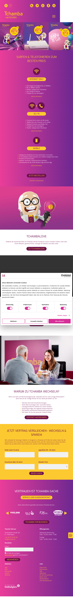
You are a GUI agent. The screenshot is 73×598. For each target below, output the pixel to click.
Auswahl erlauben (36, 321)
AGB (41, 573)
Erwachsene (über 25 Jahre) (13, 464)
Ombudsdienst (44, 580)
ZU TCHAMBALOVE (36, 250)
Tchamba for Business (36, 524)
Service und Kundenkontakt (36, 499)
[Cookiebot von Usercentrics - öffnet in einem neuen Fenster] (62, 275)
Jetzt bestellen (36, 177)
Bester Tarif (43, 579)
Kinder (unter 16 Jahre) (12, 452)
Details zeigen (62, 315)
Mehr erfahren (36, 98)
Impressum (43, 569)
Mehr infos (36, 326)
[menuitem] (6, 6)
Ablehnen (13, 321)
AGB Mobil (43, 575)
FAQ (6, 571)
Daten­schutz (43, 571)
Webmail (7, 577)
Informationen (9, 557)
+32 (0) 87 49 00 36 (11, 539)
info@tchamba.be (10, 541)
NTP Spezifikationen (46, 582)
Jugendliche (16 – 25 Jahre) (46, 452)
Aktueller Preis (43, 464)
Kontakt (7, 575)
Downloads (8, 573)
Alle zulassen (59, 321)
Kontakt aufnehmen (36, 182)
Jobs (6, 569)
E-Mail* (19, 549)
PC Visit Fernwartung (46, 577)
